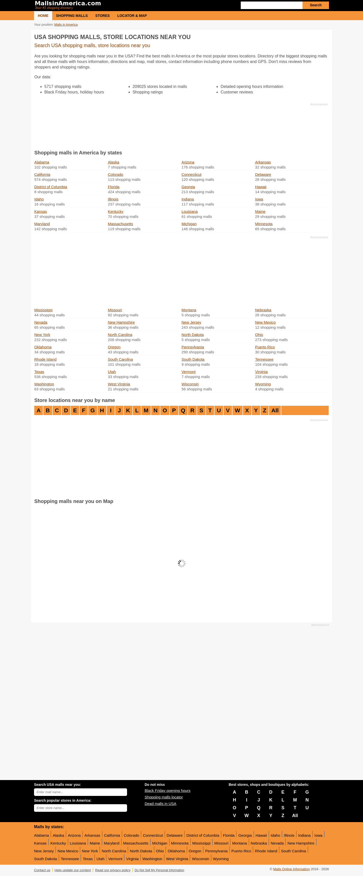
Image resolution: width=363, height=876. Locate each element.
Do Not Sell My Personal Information (159, 870)
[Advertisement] (181, 125)
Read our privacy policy (112, 870)
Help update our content (72, 870)
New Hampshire (121, 322)
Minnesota (264, 224)
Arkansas (263, 162)
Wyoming (263, 384)
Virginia (261, 371)
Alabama (41, 162)
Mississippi (43, 310)
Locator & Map (132, 16)
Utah (112, 371)
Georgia (188, 187)
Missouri (115, 310)
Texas (39, 371)
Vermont (189, 371)
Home (43, 16)
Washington (44, 384)
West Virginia (119, 384)
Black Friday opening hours (168, 790)
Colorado (115, 174)
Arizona (188, 162)
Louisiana (190, 211)
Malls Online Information (291, 869)
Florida (113, 187)
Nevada (40, 322)
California (42, 174)
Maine (260, 211)
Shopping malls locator (164, 797)
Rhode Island (45, 359)
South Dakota (193, 359)
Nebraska (263, 310)
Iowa (259, 199)
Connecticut (191, 174)
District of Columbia (50, 187)
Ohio (259, 334)
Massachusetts (120, 224)
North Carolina (120, 334)
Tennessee (264, 359)
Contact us (42, 870)
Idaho (39, 199)
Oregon (114, 347)
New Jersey (191, 322)
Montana (189, 310)
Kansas (40, 211)
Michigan (189, 224)
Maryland (42, 224)
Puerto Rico (265, 347)
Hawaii (260, 187)
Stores (102, 16)
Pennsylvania (193, 347)
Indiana (188, 199)
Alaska (113, 162)
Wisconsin (190, 384)
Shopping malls (72, 16)
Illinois (113, 199)
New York (42, 334)
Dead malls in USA (160, 803)
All (275, 410)
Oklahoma (42, 347)
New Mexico (265, 322)
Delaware (263, 174)
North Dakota (193, 334)
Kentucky (116, 211)
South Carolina (120, 359)
